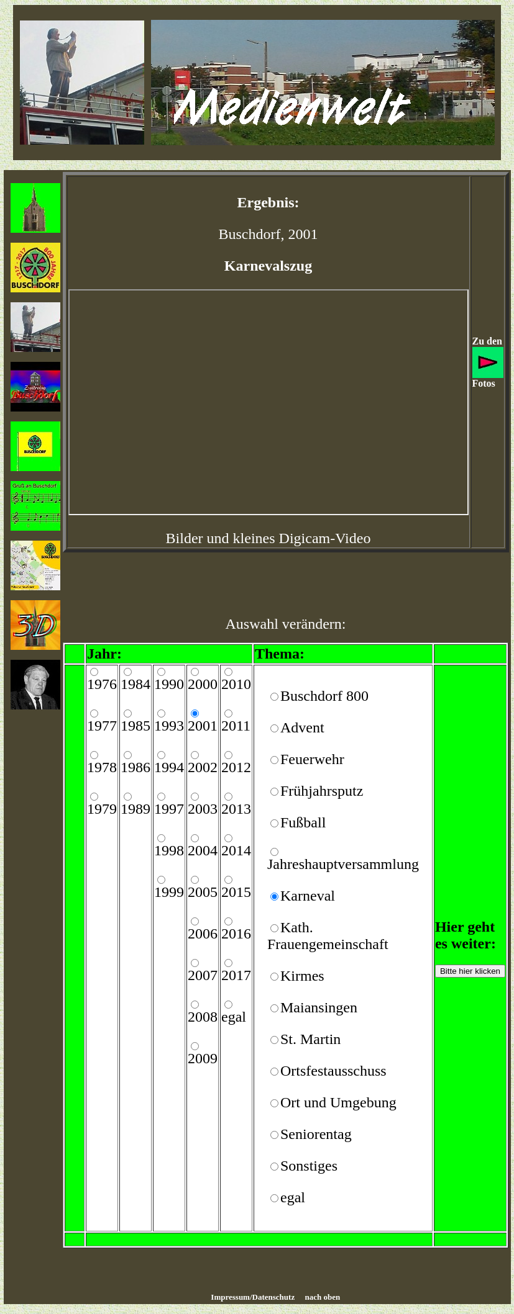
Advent (302, 727)
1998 (169, 850)
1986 (135, 767)
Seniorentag (316, 1134)
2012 (236, 767)
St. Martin (310, 1039)
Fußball (303, 822)
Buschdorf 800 (324, 696)
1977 (102, 726)
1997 (169, 809)
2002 (203, 767)
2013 (236, 809)
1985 (135, 726)
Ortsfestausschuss (333, 1071)
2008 (203, 1017)
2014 (236, 850)
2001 (203, 726)
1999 (169, 892)
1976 (102, 684)
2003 (203, 809)
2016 (236, 933)
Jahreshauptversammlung (343, 864)
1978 (102, 767)
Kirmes (302, 976)
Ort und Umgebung (338, 1102)
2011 (235, 726)
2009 (203, 1058)
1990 (169, 684)
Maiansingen (318, 1007)
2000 (203, 684)
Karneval (307, 896)
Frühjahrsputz (321, 791)
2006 (203, 933)
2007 (203, 975)
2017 (236, 975)
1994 (169, 767)
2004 (203, 850)
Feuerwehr (312, 759)
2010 (236, 684)
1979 (102, 809)
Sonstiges (308, 1166)
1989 (135, 809)
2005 (203, 892)
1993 (169, 726)
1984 (135, 684)
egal (233, 1017)
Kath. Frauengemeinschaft (327, 935)
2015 (236, 892)
